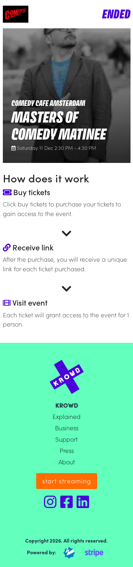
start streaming (66, 480)
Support (66, 439)
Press (67, 450)
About (67, 461)
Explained (66, 416)
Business (66, 427)
